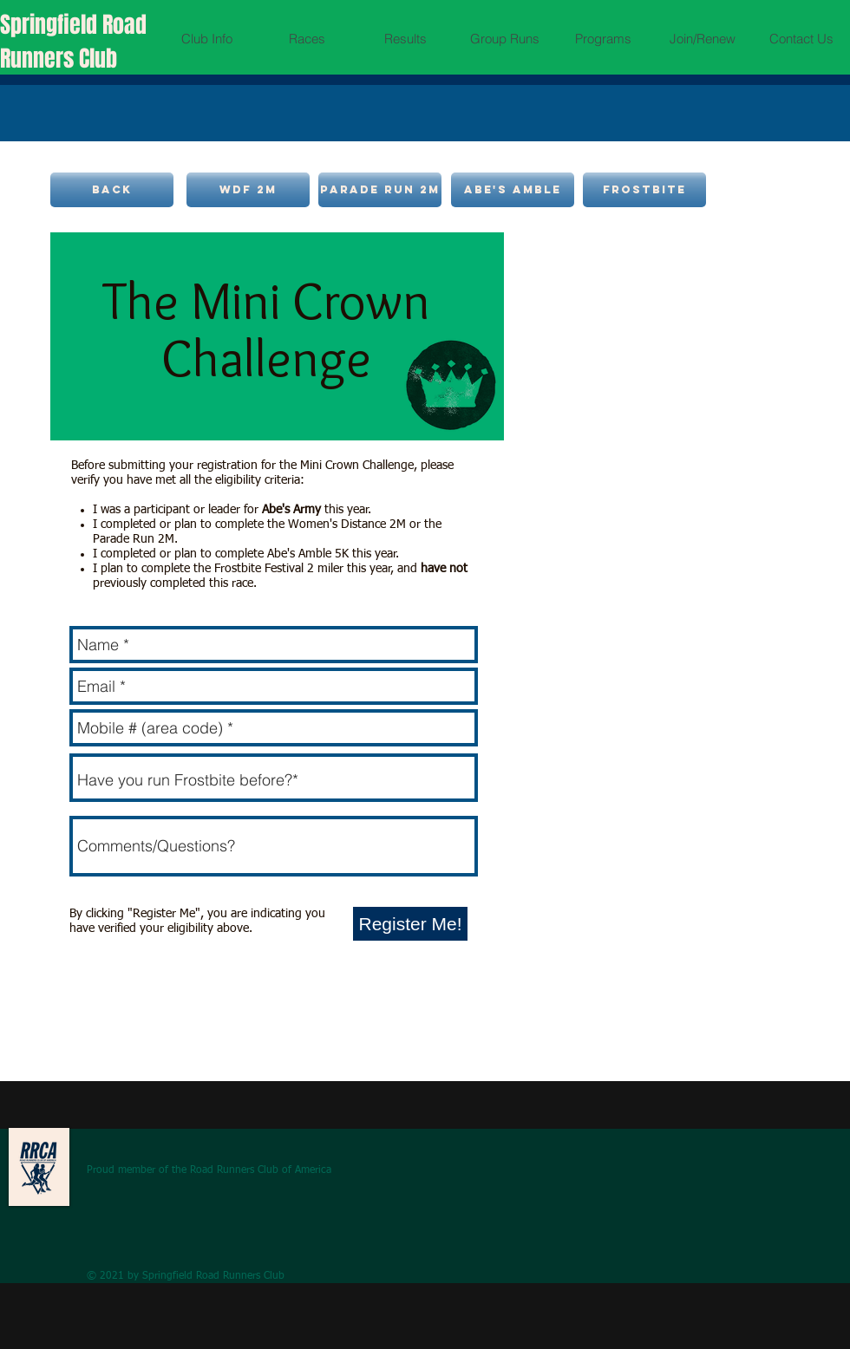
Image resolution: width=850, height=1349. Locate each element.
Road (124, 25)
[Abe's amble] (512, 190)
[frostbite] (644, 190)
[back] (111, 190)
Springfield (51, 25)
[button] (207, 38)
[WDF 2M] (248, 190)
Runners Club (58, 58)
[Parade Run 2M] (379, 190)
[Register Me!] (410, 924)
